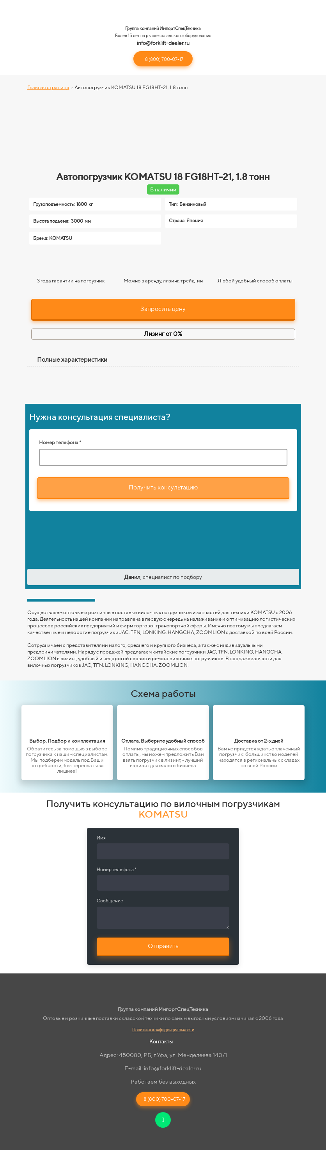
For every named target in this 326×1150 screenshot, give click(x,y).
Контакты (161, 1041)
